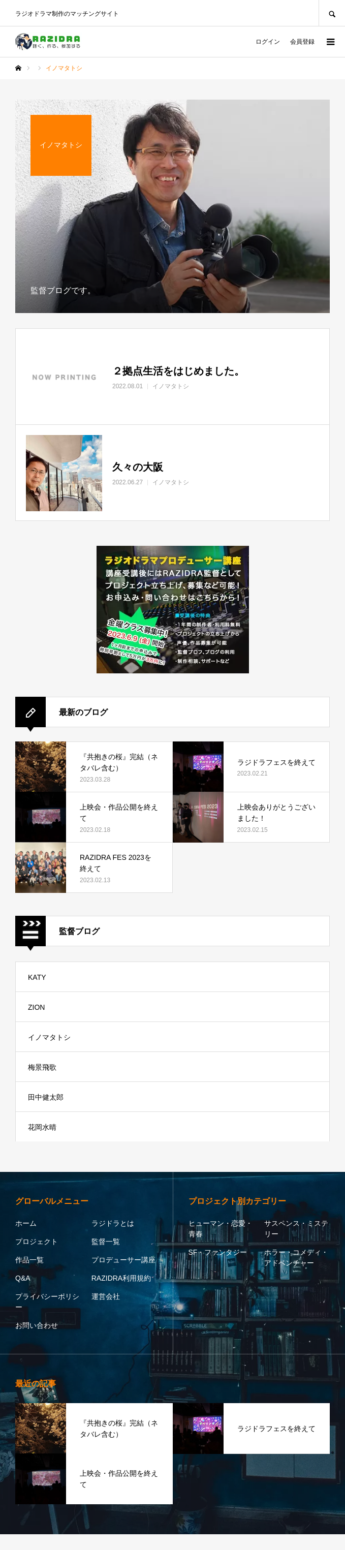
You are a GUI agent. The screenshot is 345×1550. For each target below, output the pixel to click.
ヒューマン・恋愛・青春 (221, 1228)
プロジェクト (36, 1241)
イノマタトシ (49, 1037)
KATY (37, 977)
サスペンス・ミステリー (296, 1228)
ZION (36, 1007)
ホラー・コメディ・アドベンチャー (296, 1257)
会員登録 (302, 41)
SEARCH (332, 13)
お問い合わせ (36, 1325)
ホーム (26, 1223)
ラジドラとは (112, 1223)
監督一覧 (105, 1241)
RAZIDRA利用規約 (121, 1278)
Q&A (22, 1278)
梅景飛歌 (42, 1067)
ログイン (268, 41)
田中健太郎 (46, 1097)
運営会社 (105, 1296)
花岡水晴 (42, 1127)
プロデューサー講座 (123, 1260)
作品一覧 (29, 1260)
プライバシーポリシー (47, 1301)
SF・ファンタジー (218, 1252)
